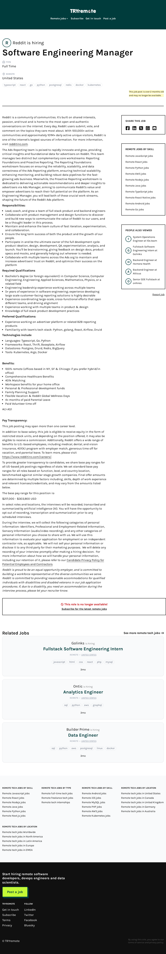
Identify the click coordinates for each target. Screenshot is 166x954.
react (23, 84)
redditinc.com (18, 144)
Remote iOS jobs (91, 797)
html (72, 662)
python (41, 84)
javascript (59, 662)
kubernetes (94, 84)
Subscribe (77, 18)
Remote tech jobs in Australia (138, 811)
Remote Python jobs (137, 167)
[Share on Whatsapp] (148, 128)
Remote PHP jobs (92, 806)
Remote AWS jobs (135, 173)
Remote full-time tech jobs (57, 793)
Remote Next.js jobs (13, 815)
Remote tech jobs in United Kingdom (142, 802)
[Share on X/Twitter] (141, 128)
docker (80, 84)
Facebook (30, 920)
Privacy (7, 925)
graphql (97, 705)
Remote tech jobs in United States (140, 793)
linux (100, 748)
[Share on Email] (154, 128)
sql (66, 705)
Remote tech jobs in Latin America (22, 841)
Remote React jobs (136, 161)
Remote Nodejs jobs (137, 179)
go (31, 84)
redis (68, 84)
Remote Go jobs (134, 209)
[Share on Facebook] (127, 128)
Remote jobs (59, 18)
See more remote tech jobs (142, 633)
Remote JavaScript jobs (139, 156)
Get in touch (93, 18)
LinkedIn (30, 909)
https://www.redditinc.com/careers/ (26, 457)
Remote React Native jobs (140, 197)
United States (12, 78)
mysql (109, 662)
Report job (158, 294)
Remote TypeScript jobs (139, 191)
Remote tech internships (56, 802)
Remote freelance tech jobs (57, 797)
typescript (10, 84)
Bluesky (29, 925)
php (99, 662)
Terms (6, 920)
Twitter (29, 915)
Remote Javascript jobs (16, 793)
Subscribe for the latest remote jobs (84, 609)
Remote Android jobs (137, 203)
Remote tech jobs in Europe (18, 845)
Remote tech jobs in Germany (138, 806)
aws (86, 705)
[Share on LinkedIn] (134, 128)
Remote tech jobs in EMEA (17, 850)
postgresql (55, 84)
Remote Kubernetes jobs (96, 815)
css (81, 662)
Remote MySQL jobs (93, 802)
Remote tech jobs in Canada (137, 797)
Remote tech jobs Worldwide (19, 832)
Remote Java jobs (135, 185)
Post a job (109, 18)
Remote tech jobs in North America (22, 836)
